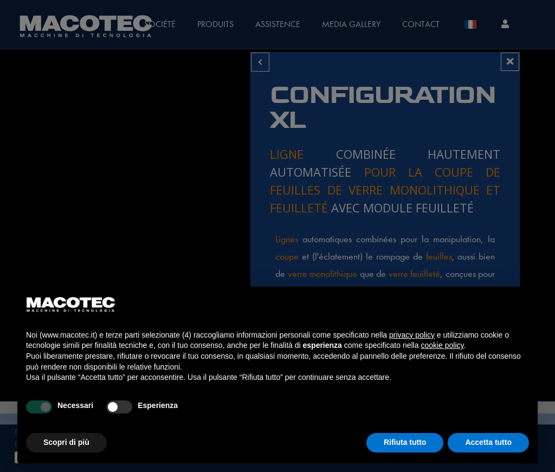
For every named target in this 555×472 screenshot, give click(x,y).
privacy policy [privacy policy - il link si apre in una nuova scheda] (412, 335)
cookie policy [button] (442, 345)
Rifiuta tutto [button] (405, 442)
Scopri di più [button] (66, 442)
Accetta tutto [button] (488, 442)
